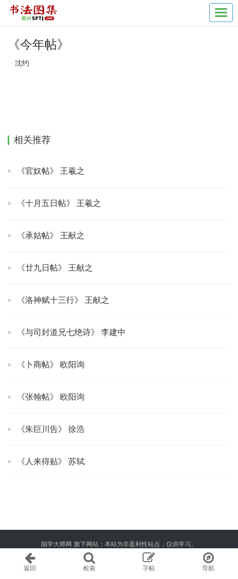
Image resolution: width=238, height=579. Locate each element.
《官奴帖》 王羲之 (51, 171)
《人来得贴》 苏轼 (51, 461)
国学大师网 (56, 544)
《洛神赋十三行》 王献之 (63, 300)
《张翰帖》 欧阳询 (51, 396)
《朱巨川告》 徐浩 (51, 429)
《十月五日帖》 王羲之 (59, 203)
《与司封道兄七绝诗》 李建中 (71, 332)
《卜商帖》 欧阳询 (51, 364)
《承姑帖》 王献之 (51, 235)
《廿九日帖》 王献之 (55, 267)
